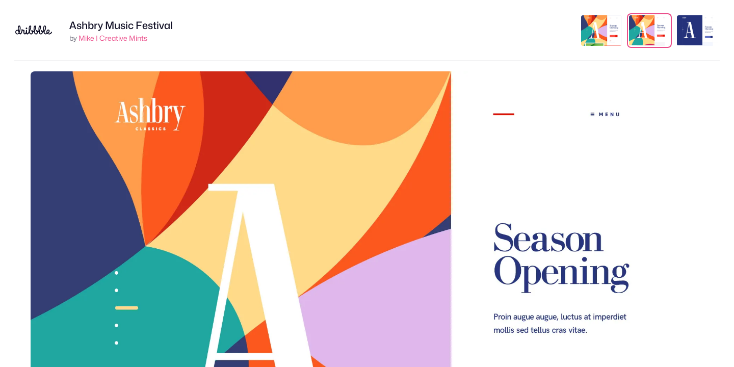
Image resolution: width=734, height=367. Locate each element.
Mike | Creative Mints (112, 38)
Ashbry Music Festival (121, 25)
